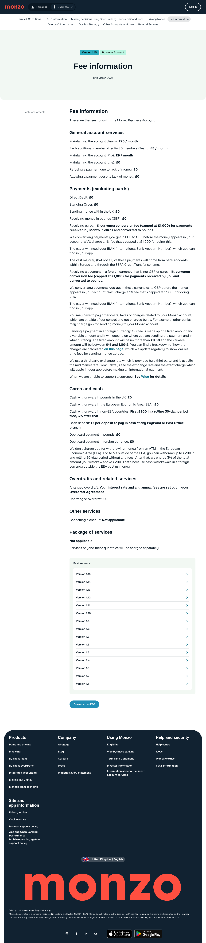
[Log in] (193, 7)
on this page (113, 349)
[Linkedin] (86, 933)
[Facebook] (76, 933)
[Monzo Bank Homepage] (14, 7)
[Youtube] (95, 933)
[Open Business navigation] (63, 7)
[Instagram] (66, 933)
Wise (145, 376)
